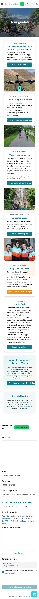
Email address (7, 563)
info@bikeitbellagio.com (11, 476)
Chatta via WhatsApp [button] (22, 427)
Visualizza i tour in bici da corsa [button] (20, 183)
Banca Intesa (26, 402)
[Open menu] (2, 4)
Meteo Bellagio (18, 553)
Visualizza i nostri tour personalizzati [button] (19, 120)
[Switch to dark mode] (37, 3)
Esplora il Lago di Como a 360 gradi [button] (19, 292)
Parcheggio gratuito (26, 521)
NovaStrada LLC (24, 596)
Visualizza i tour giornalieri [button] (20, 64)
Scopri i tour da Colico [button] (20, 347)
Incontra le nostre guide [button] (20, 234)
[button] (22, 4)
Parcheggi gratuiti (26, 406)
